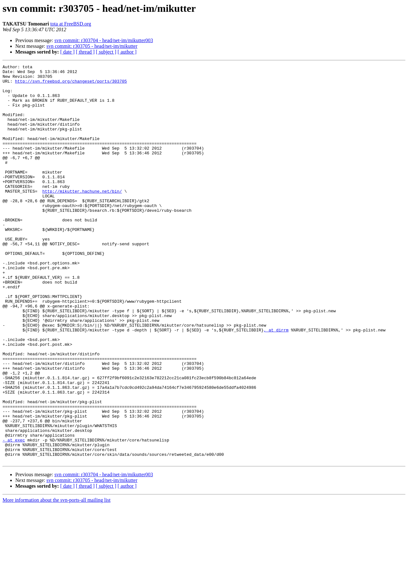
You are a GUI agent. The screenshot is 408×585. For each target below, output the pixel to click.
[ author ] (127, 52)
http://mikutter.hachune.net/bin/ (82, 217)
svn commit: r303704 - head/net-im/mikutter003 (104, 40)
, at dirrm (276, 383)
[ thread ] (85, 52)
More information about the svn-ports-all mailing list (57, 579)
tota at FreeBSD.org (70, 23)
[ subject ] (106, 52)
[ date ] (67, 52)
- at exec (14, 515)
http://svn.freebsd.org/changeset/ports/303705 (71, 85)
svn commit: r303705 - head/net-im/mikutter (92, 46)
